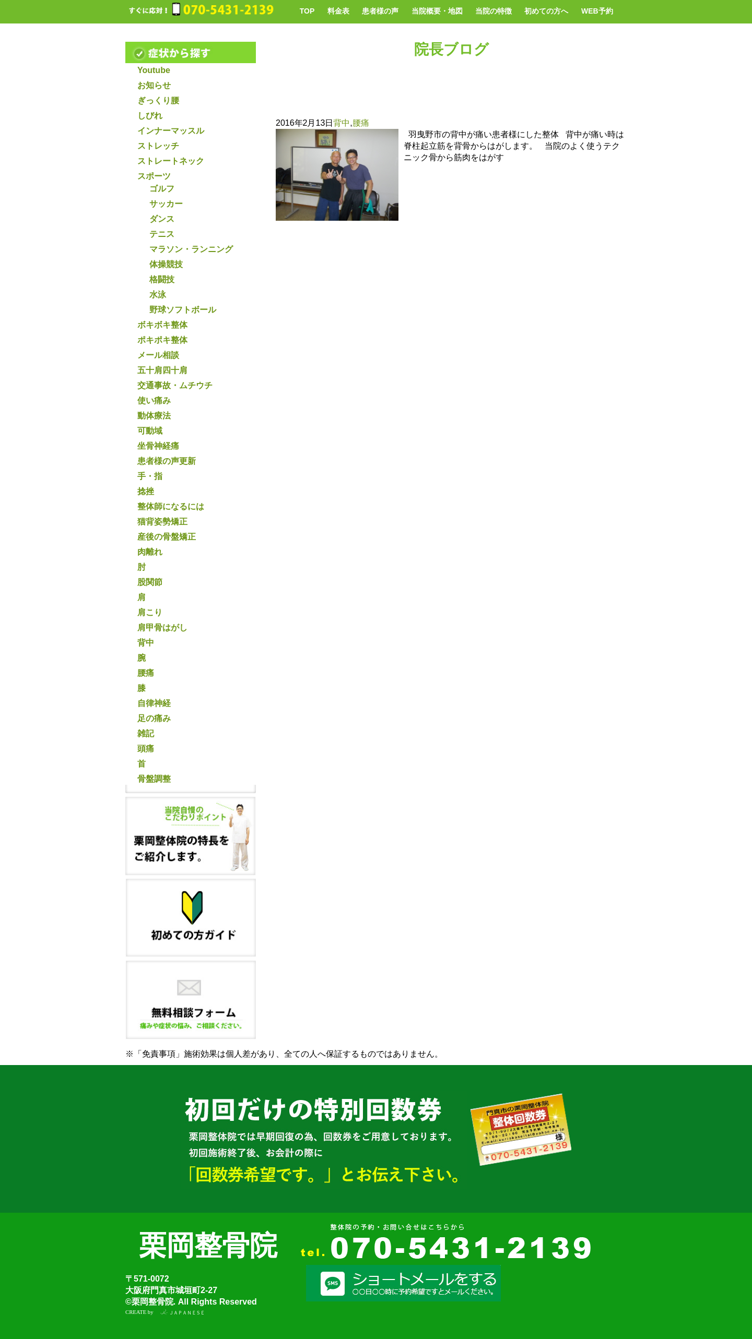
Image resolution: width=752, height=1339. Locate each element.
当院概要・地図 (437, 11)
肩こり (149, 612)
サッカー (166, 203)
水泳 (157, 294)
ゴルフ (161, 188)
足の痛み (154, 718)
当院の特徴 (493, 11)
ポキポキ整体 (162, 340)
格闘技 (161, 279)
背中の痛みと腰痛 (351, 104)
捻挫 (145, 491)
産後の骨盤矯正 (166, 536)
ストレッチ (158, 145)
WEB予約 (597, 11)
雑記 (145, 733)
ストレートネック (170, 161)
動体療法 (154, 415)
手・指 (149, 476)
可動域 (149, 430)
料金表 (338, 11)
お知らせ (154, 85)
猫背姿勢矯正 (162, 521)
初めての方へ (546, 11)
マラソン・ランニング (191, 249)
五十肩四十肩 (162, 370)
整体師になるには (170, 506)
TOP (307, 11)
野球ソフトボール (182, 309)
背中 (145, 642)
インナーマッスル (170, 130)
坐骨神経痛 (158, 445)
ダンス (161, 218)
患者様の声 (380, 11)
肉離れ (149, 551)
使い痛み (154, 400)
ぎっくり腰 (158, 100)
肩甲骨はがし (162, 627)
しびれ (149, 115)
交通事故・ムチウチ (175, 385)
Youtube (153, 70)
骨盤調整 (154, 778)
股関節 (149, 582)
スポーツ (154, 176)
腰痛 (145, 672)
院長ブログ (451, 49)
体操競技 (166, 264)
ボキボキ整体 (162, 324)
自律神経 (154, 703)
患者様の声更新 (166, 461)
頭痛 (145, 748)
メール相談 (158, 355)
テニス (161, 234)
